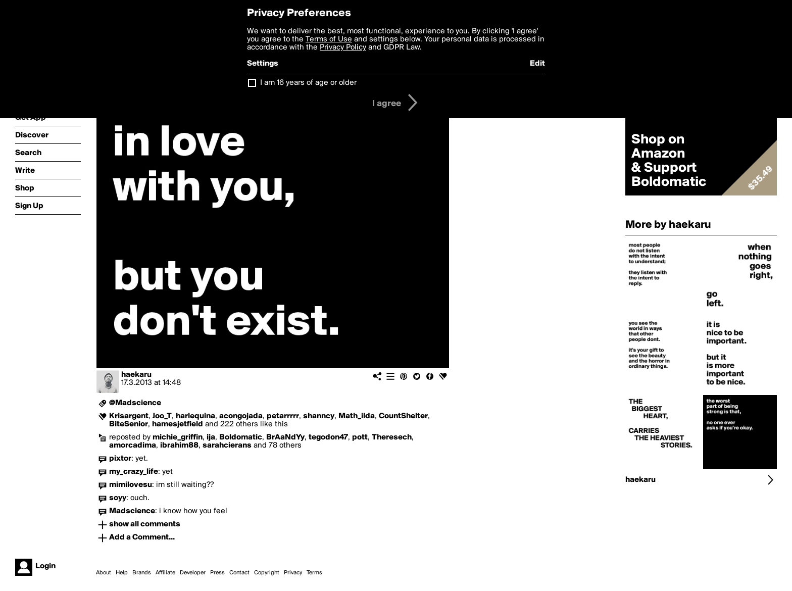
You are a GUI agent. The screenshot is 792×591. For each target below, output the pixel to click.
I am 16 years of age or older (308, 83)
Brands (141, 573)
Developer (193, 573)
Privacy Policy (343, 47)
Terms (314, 573)
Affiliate (165, 573)
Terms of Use (329, 39)
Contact (239, 573)
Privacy (293, 573)
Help (122, 573)
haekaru (136, 375)
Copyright (266, 573)
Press (217, 573)
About (103, 573)
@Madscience (135, 403)
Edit (537, 64)
